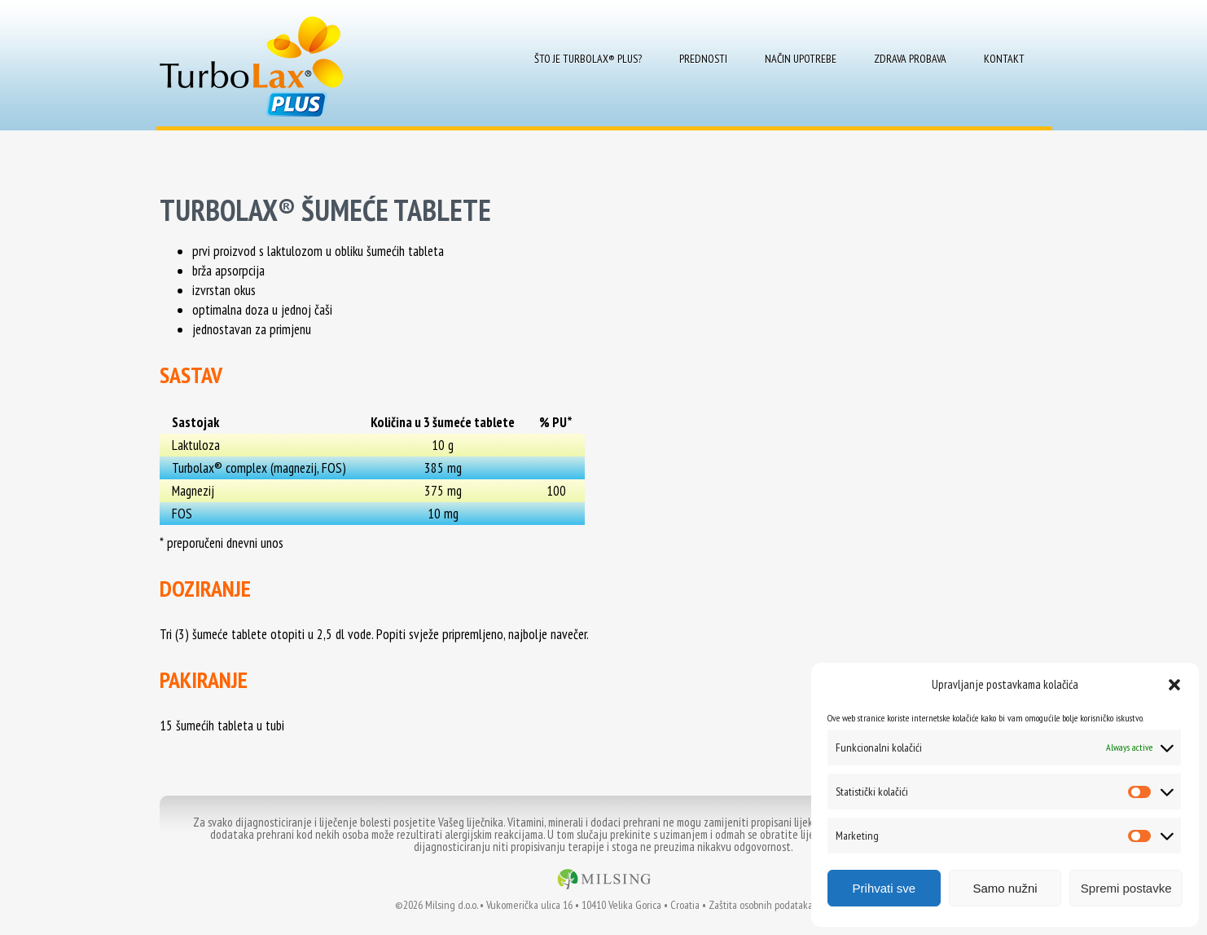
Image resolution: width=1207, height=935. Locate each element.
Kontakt (1004, 58)
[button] (1174, 685)
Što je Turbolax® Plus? (588, 58)
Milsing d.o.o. (451, 905)
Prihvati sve (884, 888)
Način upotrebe (800, 58)
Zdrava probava (910, 58)
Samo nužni (1004, 888)
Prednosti (703, 58)
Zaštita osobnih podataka (761, 905)
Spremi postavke (1126, 888)
